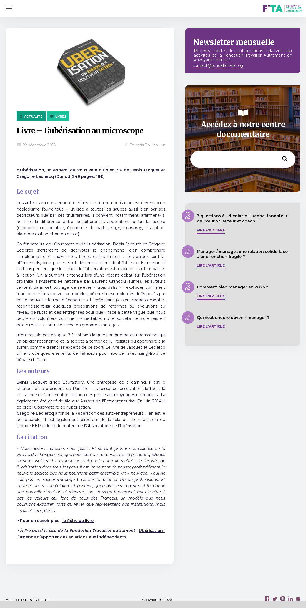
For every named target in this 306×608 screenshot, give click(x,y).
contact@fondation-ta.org (217, 65)
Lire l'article (211, 230)
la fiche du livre (78, 520)
